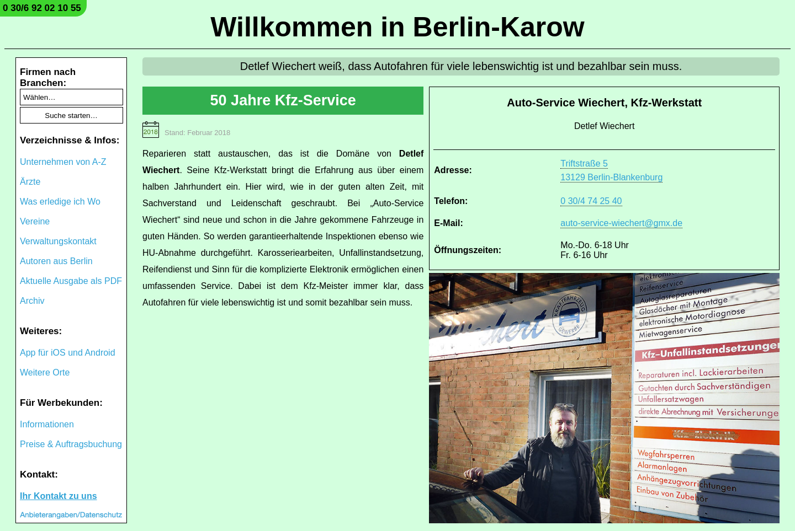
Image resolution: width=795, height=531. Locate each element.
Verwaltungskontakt (58, 241)
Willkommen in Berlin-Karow (397, 27)
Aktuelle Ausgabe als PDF (71, 281)
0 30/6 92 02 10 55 (42, 8)
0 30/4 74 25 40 (591, 201)
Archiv (32, 300)
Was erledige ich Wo (60, 201)
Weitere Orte (45, 372)
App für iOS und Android (67, 352)
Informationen (47, 424)
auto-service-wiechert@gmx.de (621, 223)
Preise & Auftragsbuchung (71, 444)
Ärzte (30, 181)
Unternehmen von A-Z (63, 162)
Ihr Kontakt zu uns (58, 496)
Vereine (35, 221)
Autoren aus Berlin (56, 261)
